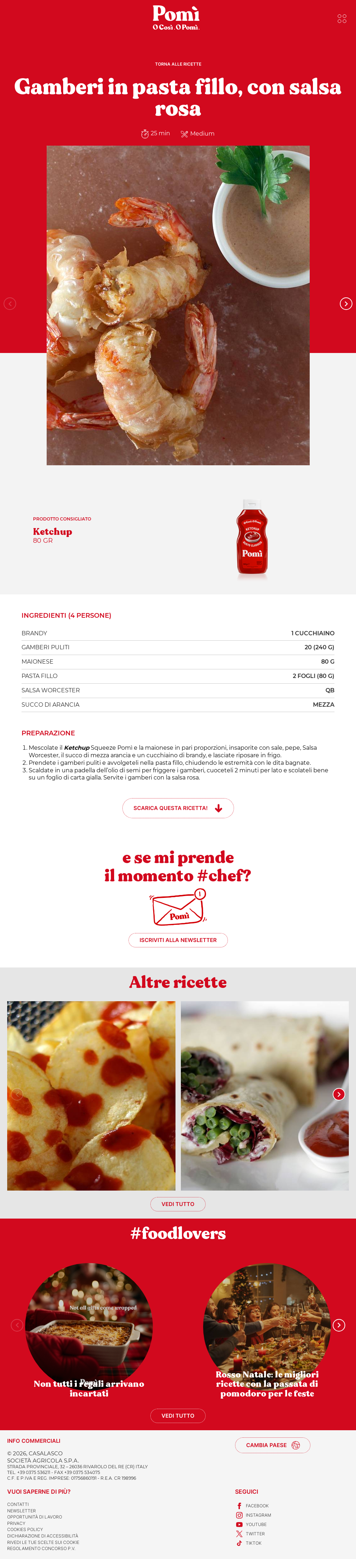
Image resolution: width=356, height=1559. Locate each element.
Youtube (251, 1524)
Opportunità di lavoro (34, 1517)
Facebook (252, 1506)
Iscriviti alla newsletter (178, 940)
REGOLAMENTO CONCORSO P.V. (41, 1548)
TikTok (248, 1543)
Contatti (18, 1504)
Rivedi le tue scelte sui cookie (43, 1542)
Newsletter (21, 1510)
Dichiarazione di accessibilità (42, 1536)
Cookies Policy (25, 1529)
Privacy (16, 1523)
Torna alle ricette (178, 64)
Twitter (250, 1534)
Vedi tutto (178, 1204)
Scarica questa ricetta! (171, 808)
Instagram (253, 1515)
